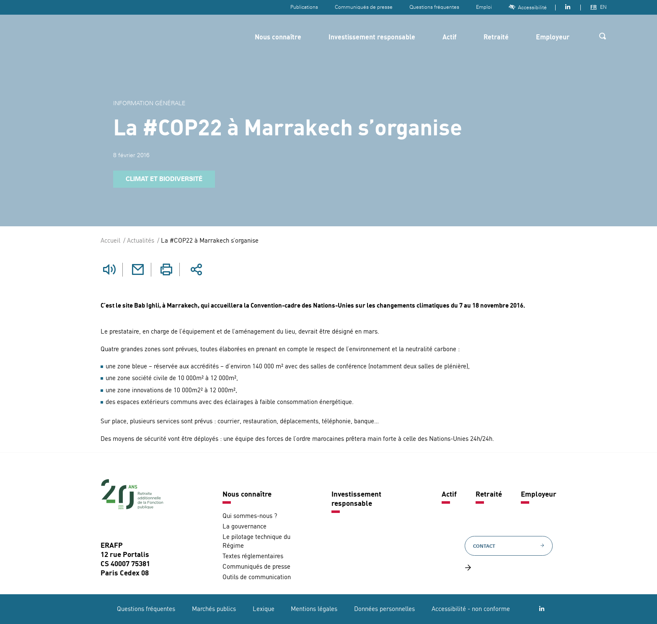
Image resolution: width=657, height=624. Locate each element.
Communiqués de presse (364, 7)
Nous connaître (278, 37)
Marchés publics (214, 609)
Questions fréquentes (434, 7)
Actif (449, 37)
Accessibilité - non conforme (471, 609)
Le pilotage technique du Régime (256, 541)
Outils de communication (256, 577)
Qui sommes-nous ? (249, 516)
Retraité (496, 37)
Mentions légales (314, 609)
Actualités (140, 241)
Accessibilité (528, 7)
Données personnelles (384, 609)
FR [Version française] (593, 7)
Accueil (110, 241)
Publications (304, 7)
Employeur (552, 37)
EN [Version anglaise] (603, 7)
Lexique (263, 609)
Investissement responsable (371, 37)
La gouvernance (244, 526)
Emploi (484, 7)
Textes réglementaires (252, 556)
